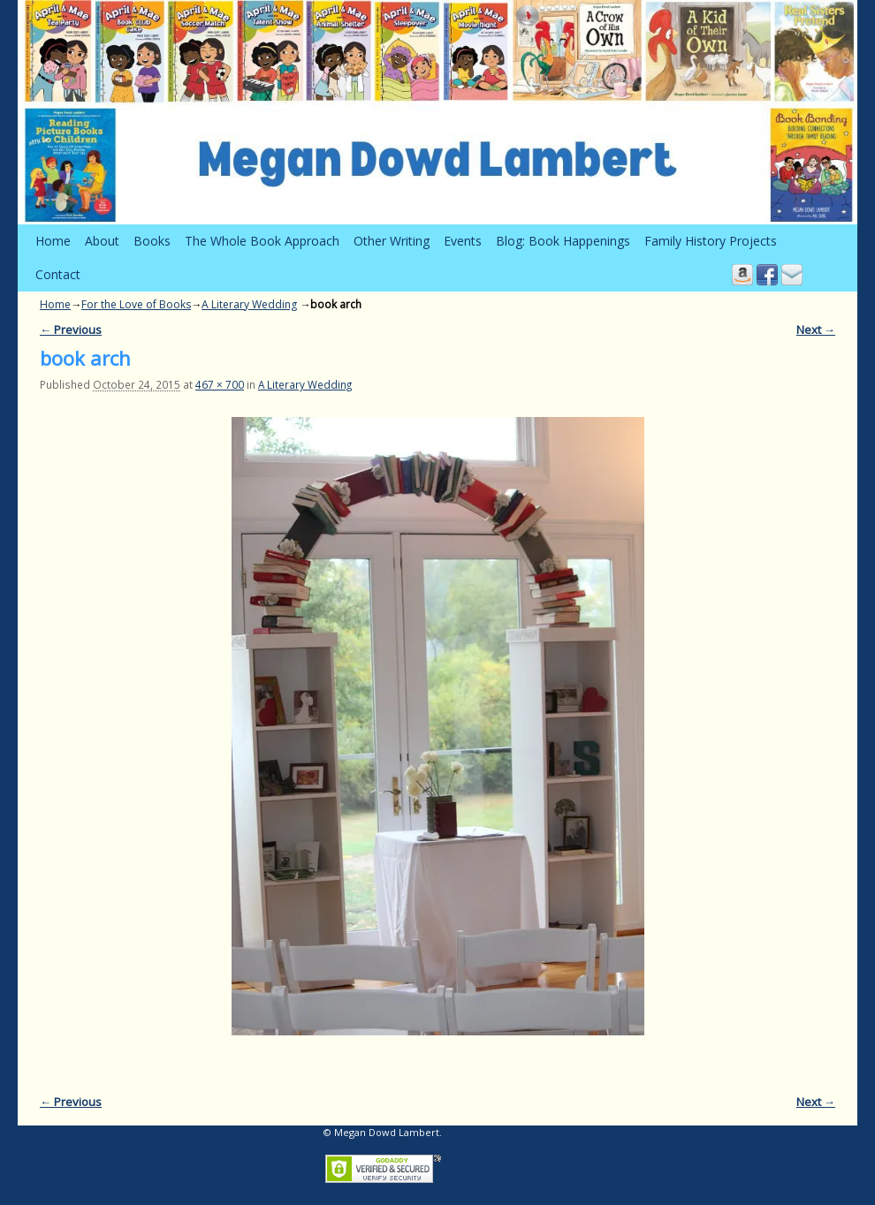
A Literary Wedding (249, 304)
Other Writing (392, 240)
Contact (57, 274)
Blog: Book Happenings (563, 240)
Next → (815, 329)
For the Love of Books (136, 304)
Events (463, 240)
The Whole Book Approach (262, 240)
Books (152, 240)
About (102, 240)
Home (53, 240)
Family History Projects (710, 240)
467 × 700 (219, 384)
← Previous (71, 329)
